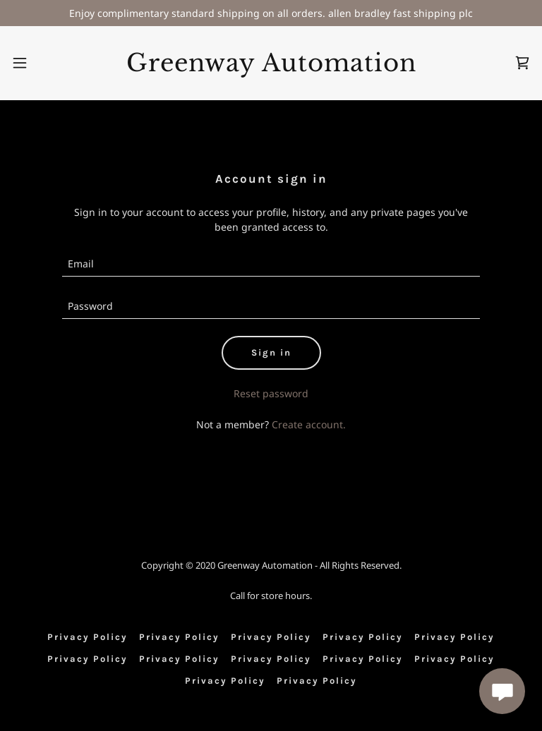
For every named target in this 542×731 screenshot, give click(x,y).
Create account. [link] (309, 424)
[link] (271, 67)
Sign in (271, 352)
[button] (20, 63)
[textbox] (271, 264)
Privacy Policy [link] (87, 637)
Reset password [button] (271, 393)
